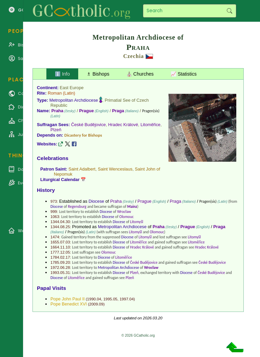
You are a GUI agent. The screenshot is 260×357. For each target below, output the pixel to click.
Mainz (132, 206)
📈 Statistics (184, 74)
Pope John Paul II (67, 298)
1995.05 (110, 299)
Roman (55, 93)
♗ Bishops (98, 74)
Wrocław (124, 211)
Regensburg (77, 206)
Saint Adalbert (81, 169)
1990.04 (94, 299)
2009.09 (96, 304)
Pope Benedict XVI (68, 303)
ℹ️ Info (62, 74)
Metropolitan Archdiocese (73, 100)
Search (229, 11)
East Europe (72, 87)
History (46, 190)
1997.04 (127, 299)
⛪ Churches (140, 74)
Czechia (133, 56)
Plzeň (55, 129)
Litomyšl (136, 221)
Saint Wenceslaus (115, 169)
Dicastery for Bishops (83, 135)
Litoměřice (150, 124)
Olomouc (126, 216)
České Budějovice (88, 124)
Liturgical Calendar (60, 179)
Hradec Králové (123, 124)
